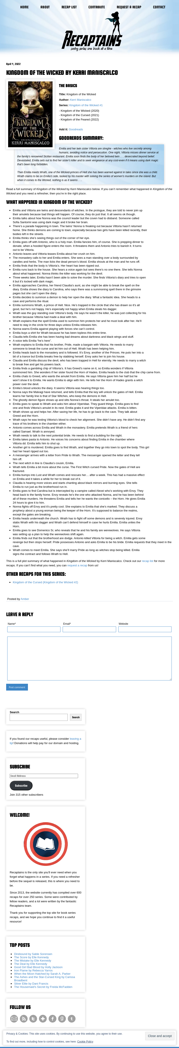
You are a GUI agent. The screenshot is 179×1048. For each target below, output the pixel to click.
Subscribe (21, 785)
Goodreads (76, 129)
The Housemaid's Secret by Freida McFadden (43, 987)
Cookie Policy (85, 1041)
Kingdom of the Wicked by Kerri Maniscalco (62, 72)
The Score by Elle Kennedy (31, 957)
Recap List (69, 7)
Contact (159, 7)
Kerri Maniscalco (80, 99)
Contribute (96, 7)
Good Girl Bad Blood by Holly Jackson (38, 967)
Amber (25, 599)
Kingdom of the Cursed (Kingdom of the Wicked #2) (45, 582)
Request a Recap (129, 7)
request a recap (77, 565)
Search (14, 712)
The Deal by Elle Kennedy (30, 963)
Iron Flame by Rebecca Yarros (33, 970)
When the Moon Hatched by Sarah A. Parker (42, 973)
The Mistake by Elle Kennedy (32, 960)
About (45, 7)
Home (24, 7)
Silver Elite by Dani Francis (31, 983)
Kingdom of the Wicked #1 (86, 105)
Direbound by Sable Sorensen (33, 954)
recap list (147, 561)
